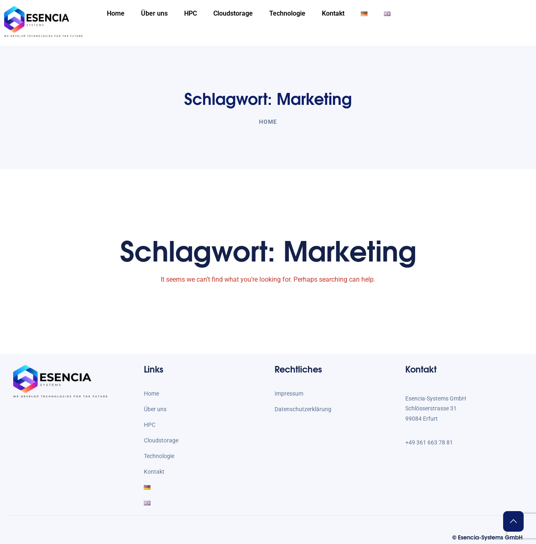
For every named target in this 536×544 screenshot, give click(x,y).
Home (116, 13)
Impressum (289, 393)
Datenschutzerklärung (303, 409)
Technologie (287, 13)
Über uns (154, 13)
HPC (190, 13)
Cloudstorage (233, 13)
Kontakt (333, 13)
